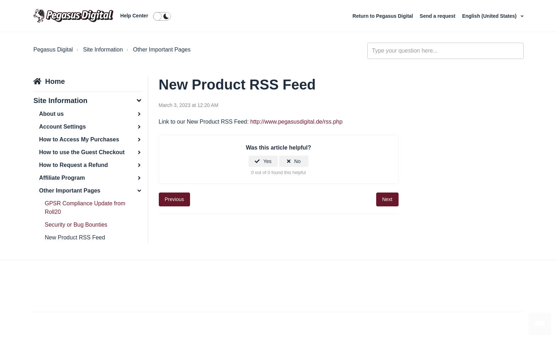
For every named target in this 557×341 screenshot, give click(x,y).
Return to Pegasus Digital (383, 16)
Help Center (134, 15)
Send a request (438, 16)
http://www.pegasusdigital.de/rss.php (296, 122)
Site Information (103, 50)
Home (55, 81)
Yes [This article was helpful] (267, 161)
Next (387, 199)
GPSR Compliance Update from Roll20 (85, 207)
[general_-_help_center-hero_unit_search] (445, 51)
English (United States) (490, 16)
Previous (174, 199)
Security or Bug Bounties (76, 225)
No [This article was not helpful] (297, 161)
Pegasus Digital (53, 50)
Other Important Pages (162, 50)
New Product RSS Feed (75, 237)
